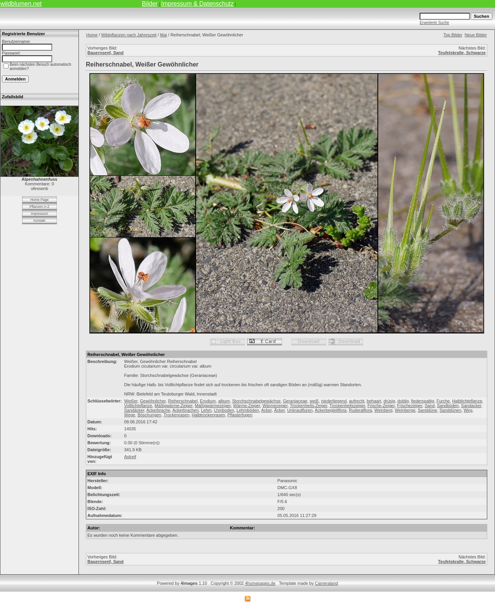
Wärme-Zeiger (246, 405)
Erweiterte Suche (434, 23)
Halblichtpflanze (467, 401)
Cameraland (326, 583)
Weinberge (405, 410)
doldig (403, 401)
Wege (129, 415)
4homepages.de (260, 583)
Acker (266, 410)
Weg (468, 410)
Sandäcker (134, 410)
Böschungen (149, 415)
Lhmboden (224, 410)
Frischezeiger (409, 405)
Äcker (279, 410)
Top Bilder (452, 35)
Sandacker (471, 405)
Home (91, 35)
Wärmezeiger (275, 405)
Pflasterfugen (240, 415)
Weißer (131, 401)
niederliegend (333, 401)
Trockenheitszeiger (347, 405)
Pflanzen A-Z (39, 207)
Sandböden (448, 405)
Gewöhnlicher (153, 401)
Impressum (39, 214)
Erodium (208, 401)
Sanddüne (427, 410)
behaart (374, 401)
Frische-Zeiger (380, 405)
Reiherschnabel (183, 401)
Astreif (130, 456)
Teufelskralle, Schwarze (462, 52)
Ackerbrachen (185, 410)
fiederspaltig (422, 401)
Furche (443, 401)
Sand (430, 405)
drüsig (389, 401)
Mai (163, 35)
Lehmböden (248, 410)
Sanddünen (450, 410)
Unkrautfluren (299, 410)
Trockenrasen (176, 415)
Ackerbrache (158, 410)
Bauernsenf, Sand (105, 52)
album (224, 401)
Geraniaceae (295, 401)
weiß (314, 401)
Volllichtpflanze (138, 405)
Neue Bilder (476, 35)
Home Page (39, 200)
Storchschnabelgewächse (256, 401)
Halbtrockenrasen (208, 415)
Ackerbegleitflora (330, 410)
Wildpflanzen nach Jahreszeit (129, 35)
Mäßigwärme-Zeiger (174, 405)
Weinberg (383, 410)
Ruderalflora (360, 410)
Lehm (206, 410)
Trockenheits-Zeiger (308, 405)
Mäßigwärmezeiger (213, 405)
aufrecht (356, 401)
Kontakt (40, 221)
